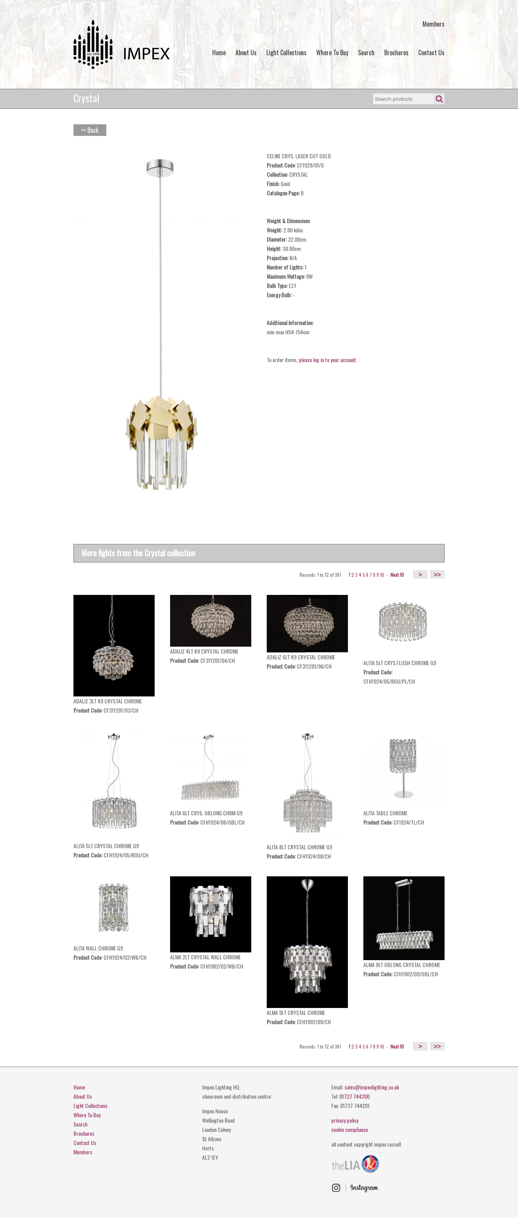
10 (382, 574)
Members (434, 24)
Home (219, 52)
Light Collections (286, 52)
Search (366, 52)
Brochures (396, 52)
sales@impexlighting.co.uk (371, 1087)
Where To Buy (332, 52)
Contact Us (431, 52)
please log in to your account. (328, 360)
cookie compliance (349, 1129)
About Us (246, 52)
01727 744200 (354, 1096)
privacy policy (344, 1120)
